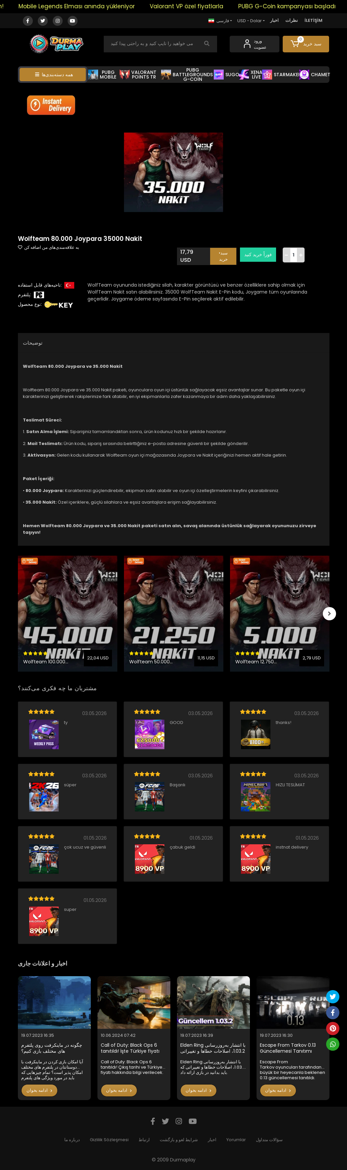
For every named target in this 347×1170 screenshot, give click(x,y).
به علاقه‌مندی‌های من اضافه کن (48, 247)
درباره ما (72, 1140)
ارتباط (144, 1140)
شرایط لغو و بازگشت (179, 1140)
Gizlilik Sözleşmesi (109, 1140)
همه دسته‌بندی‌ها (54, 74)
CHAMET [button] (314, 75)
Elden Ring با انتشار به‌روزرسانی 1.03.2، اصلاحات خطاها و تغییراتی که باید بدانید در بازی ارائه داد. (213, 1048)
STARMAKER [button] (281, 75)
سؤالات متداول (269, 1140)
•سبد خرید (223, 256)
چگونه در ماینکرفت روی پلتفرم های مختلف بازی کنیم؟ (51, 1048)
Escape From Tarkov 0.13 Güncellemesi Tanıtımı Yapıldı (288, 1048)
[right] (329, 613)
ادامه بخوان (39, 1090)
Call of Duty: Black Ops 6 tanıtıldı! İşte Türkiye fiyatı (130, 1048)
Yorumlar (236, 1140)
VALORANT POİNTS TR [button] (138, 74)
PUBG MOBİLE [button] (102, 74)
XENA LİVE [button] (250, 74)
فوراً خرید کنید (258, 254)
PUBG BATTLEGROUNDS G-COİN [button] (187, 75)
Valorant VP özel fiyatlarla (194, 6)
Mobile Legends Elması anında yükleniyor (85, 6)
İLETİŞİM (313, 20)
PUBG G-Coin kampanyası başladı (295, 6)
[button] (306, 44)
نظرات (291, 20)
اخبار (274, 20)
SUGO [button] (226, 75)
